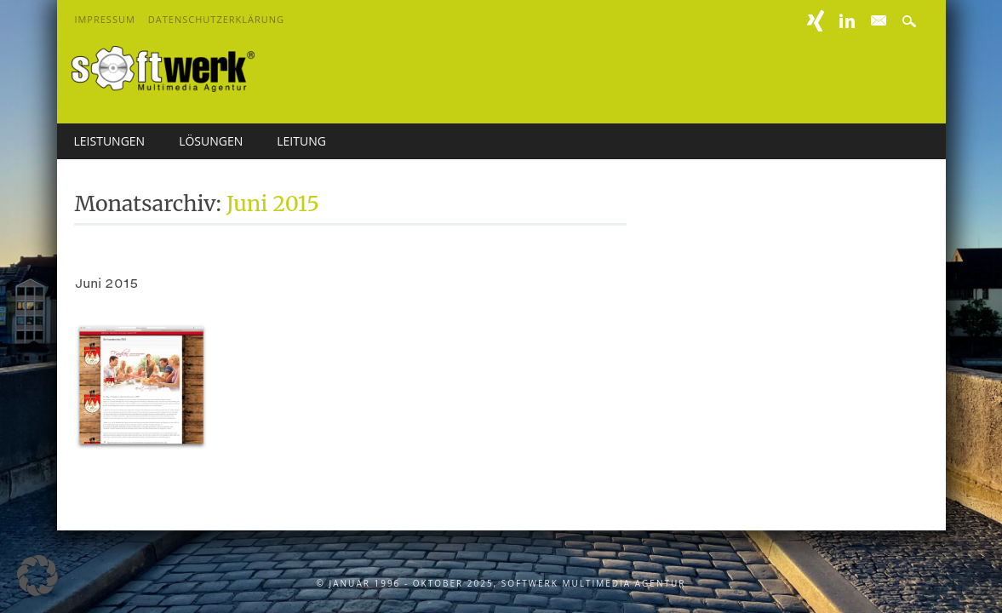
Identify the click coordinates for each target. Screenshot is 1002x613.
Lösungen (211, 141)
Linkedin (847, 21)
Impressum (104, 19)
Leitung (301, 141)
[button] (37, 575)
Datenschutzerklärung (216, 19)
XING (815, 21)
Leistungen (110, 141)
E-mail (879, 21)
